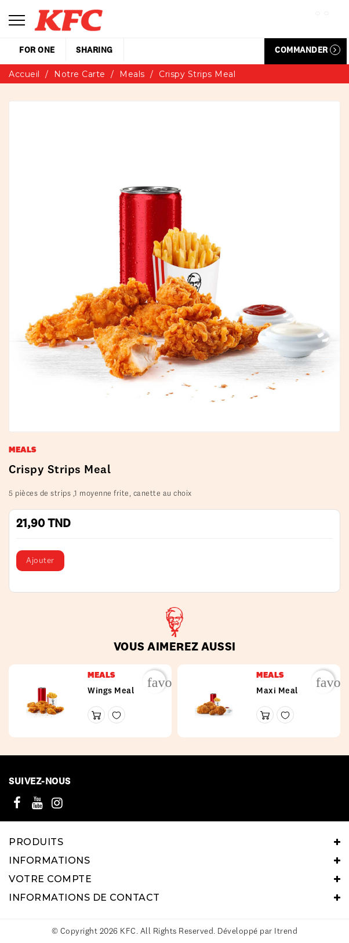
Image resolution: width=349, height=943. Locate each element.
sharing (94, 50)
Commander (307, 50)
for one (37, 50)
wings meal (111, 690)
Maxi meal (277, 690)
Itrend (285, 931)
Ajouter (40, 560)
